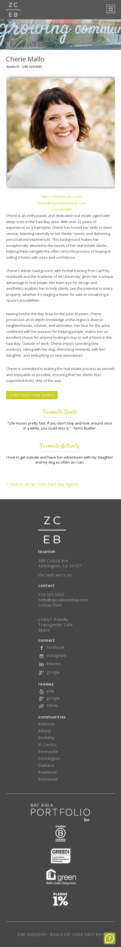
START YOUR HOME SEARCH (32, 394)
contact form (50, 605)
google (49, 672)
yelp (46, 691)
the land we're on (55, 575)
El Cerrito (47, 744)
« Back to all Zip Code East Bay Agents (42, 484)
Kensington (49, 758)
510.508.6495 (61, 209)
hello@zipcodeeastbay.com (63, 599)
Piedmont (47, 772)
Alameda (46, 723)
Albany (44, 730)
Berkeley (46, 737)
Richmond (47, 779)
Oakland (46, 765)
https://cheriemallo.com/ (61, 196)
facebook (51, 647)
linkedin (49, 663)
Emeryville (48, 751)
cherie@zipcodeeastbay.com (61, 203)
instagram (52, 655)
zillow (47, 705)
